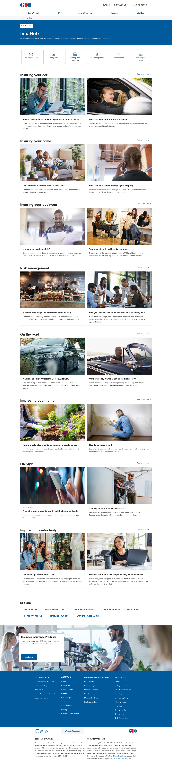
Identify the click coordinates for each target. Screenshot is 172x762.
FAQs (117, 682)
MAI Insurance (41, 690)
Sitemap (64, 701)
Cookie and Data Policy (54, 745)
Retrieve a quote (90, 686)
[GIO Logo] (25, 5)
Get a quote (89, 682)
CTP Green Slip (41, 686)
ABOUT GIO (66, 677)
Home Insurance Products (45, 694)
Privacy (64, 709)
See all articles (144, 74)
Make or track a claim (92, 698)
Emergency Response (123, 698)
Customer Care (121, 710)
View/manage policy (92, 694)
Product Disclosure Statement (112, 753)
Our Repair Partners (123, 690)
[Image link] (31, 57)
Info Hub (118, 706)
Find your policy (90, 702)
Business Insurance (42, 698)
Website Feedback (72, 731)
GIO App (118, 694)
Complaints (119, 714)
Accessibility (66, 705)
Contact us (65, 685)
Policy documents (122, 686)
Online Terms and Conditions (122, 758)
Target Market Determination (118, 756)
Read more (29, 657)
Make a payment (91, 690)
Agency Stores (67, 689)
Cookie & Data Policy (70, 713)
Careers (64, 693)
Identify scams (121, 702)
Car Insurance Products (44, 682)
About (63, 681)
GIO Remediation (122, 718)
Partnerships (66, 697)
